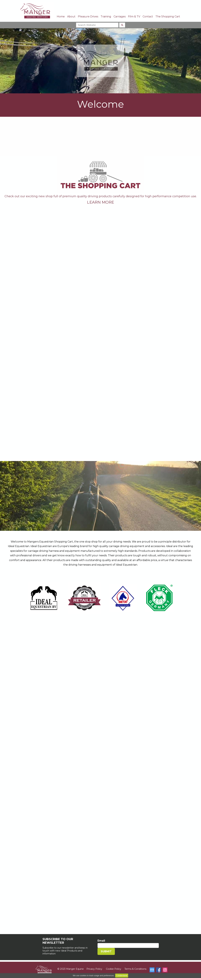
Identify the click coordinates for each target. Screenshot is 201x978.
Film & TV (134, 16)
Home (61, 16)
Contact (148, 16)
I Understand (121, 975)
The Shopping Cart (167, 16)
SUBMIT (106, 951)
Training (106, 16)
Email (101, 940)
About (71, 16)
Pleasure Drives (88, 16)
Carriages (120, 16)
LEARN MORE (100, 202)
